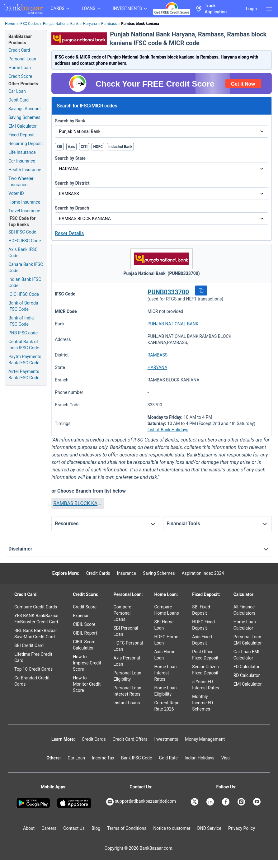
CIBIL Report (85, 633)
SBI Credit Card (29, 645)
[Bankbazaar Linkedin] (210, 802)
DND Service (209, 828)
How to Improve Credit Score (87, 663)
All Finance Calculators (244, 610)
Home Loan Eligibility (165, 691)
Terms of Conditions (126, 828)
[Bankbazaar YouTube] (257, 802)
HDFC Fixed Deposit (203, 625)
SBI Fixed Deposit (201, 610)
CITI (84, 146)
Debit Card (18, 99)
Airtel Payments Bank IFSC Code (24, 374)
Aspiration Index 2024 (203, 573)
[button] (201, 290)
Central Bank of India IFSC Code (23, 344)
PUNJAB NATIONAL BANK (173, 323)
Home (10, 23)
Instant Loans (127, 702)
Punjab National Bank (60, 23)
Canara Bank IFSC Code (25, 267)
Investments (166, 739)
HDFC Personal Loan (128, 646)
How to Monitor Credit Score (87, 684)
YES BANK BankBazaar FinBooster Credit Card (36, 618)
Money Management (205, 739)
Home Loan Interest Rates (165, 673)
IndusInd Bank (120, 146)
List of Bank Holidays (168, 429)
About (29, 828)
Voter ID (16, 193)
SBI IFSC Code (22, 231)
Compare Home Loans (166, 610)
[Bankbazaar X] (195, 802)
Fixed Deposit (21, 134)
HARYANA (157, 367)
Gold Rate (168, 757)
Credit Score (85, 606)
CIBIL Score (84, 624)
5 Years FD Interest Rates (205, 684)
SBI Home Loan (163, 625)
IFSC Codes (29, 23)
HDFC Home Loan (166, 639)
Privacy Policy (241, 828)
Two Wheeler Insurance (21, 181)
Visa (225, 757)
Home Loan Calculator (244, 625)
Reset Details (69, 233)
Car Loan (17, 91)
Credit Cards (98, 573)
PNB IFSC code (23, 332)
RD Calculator (246, 675)
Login (251, 8)
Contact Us (74, 828)
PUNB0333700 (168, 292)
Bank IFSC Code (136, 757)
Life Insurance (22, 152)
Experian (81, 615)
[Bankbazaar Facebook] (226, 802)
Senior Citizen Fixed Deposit (205, 669)
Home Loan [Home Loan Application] (19, 67)
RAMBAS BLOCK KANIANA (77, 503)
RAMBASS (157, 354)
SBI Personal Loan (126, 631)
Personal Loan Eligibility (127, 676)
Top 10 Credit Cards (33, 669)
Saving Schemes (24, 117)
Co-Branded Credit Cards (31, 681)
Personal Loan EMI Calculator (247, 639)
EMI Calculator (22, 126)
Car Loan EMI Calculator (246, 654)
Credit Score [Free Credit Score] (20, 76)
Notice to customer (171, 828)
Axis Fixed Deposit (202, 639)
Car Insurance (21, 160)
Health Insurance (24, 169)
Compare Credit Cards (35, 606)
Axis (71, 146)
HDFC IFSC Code (24, 240)
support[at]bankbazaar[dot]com (141, 802)
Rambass (109, 23)
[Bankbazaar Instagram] (242, 802)
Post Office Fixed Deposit (205, 654)
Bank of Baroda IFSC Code (23, 306)
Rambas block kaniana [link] (140, 23)
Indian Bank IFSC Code (24, 282)
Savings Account (24, 108)
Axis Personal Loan (127, 661)
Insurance (126, 573)
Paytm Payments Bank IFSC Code (24, 359)
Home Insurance (24, 202)
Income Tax (103, 757)
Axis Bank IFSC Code (23, 252)
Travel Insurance (24, 210)
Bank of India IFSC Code (21, 321)
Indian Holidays (199, 757)
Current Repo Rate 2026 (166, 705)
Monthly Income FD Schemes (202, 702)
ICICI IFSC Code (23, 294)
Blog (96, 828)
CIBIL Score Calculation (84, 644)
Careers (48, 828)
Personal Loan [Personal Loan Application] (22, 58)
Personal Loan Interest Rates (127, 691)
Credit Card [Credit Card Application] (19, 50)
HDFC (98, 146)
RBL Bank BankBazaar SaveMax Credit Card (35, 633)
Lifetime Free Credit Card (33, 657)
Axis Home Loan (164, 654)
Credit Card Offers (130, 739)
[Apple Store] (74, 803)
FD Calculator (246, 666)
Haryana (90, 23)
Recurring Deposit (25, 143)
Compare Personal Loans (122, 613)
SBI (59, 146)
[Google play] (33, 803)
